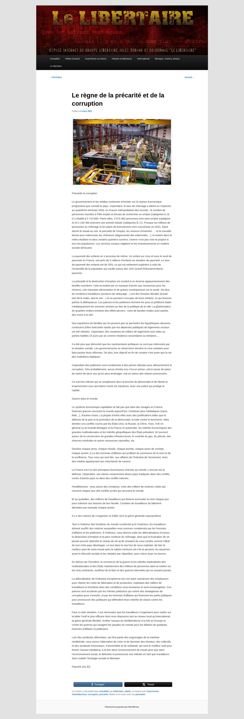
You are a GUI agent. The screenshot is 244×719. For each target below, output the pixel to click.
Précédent (55, 77)
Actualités (55, 58)
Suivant (190, 77)
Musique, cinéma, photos (167, 58)
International (143, 58)
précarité (103, 694)
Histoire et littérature (122, 58)
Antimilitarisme (79, 694)
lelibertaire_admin (122, 691)
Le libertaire (56, 66)
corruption (93, 694)
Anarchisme (153, 691)
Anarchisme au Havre (95, 58)
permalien (140, 694)
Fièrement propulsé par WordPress (122, 707)
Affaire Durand (72, 58)
